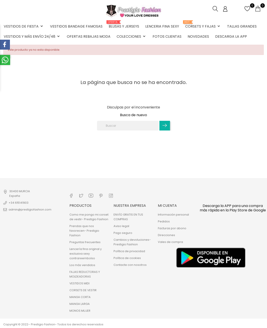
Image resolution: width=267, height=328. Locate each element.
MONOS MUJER (79, 311)
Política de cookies (127, 258)
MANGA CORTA (80, 297)
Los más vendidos (82, 265)
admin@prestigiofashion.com (30, 209)
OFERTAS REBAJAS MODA (88, 36)
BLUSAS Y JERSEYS (124, 24)
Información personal (173, 214)
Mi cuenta (167, 205)
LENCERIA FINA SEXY (162, 26)
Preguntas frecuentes (85, 242)
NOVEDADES (198, 36)
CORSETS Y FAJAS (203, 24)
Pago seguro (123, 233)
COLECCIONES (131, 36)
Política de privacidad (129, 251)
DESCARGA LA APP (231, 36)
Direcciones (166, 235)
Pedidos (164, 221)
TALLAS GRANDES (242, 26)
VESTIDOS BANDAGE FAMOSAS (76, 26)
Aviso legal (121, 226)
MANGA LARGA (79, 304)
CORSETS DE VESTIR (83, 290)
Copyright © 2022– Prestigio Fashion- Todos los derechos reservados (53, 324)
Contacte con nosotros (130, 265)
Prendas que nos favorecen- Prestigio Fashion (84, 230)
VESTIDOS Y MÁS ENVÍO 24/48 (32, 36)
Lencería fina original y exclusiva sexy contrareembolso (85, 253)
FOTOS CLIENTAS (167, 36)
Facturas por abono (172, 228)
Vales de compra (170, 242)
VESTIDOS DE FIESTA (24, 26)
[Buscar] (128, 125)
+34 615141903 (18, 203)
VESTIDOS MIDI (79, 283)
